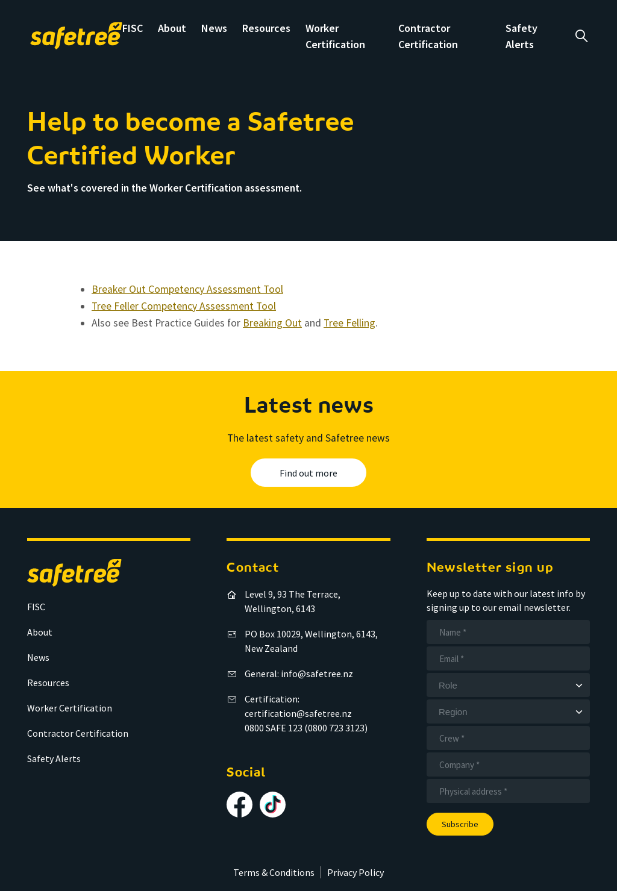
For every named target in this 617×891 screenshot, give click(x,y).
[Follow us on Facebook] (239, 805)
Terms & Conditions (274, 872)
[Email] (508, 658)
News (214, 28)
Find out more (308, 473)
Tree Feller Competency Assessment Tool (184, 306)
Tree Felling (349, 323)
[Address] (508, 791)
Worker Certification (69, 708)
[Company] (508, 764)
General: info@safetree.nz (299, 673)
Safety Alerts (54, 758)
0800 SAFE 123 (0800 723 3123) (306, 728)
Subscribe (460, 824)
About (172, 28)
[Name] (508, 632)
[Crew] (508, 738)
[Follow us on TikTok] (273, 805)
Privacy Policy (355, 872)
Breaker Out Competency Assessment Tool (187, 289)
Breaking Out (272, 323)
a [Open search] (581, 36)
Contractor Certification (77, 733)
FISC (132, 28)
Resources (266, 28)
